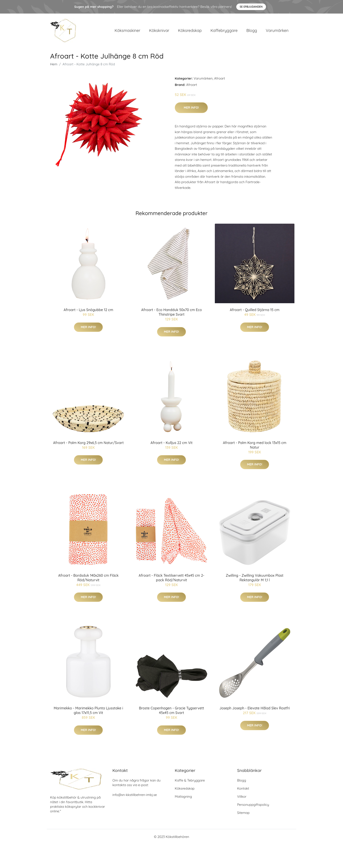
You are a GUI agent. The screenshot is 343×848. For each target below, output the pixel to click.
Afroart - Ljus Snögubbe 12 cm (88, 313)
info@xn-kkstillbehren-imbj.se (134, 798)
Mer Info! (191, 111)
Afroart (219, 82)
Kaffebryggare (224, 32)
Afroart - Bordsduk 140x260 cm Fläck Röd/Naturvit (88, 581)
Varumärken (277, 32)
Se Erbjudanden (251, 6)
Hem (53, 68)
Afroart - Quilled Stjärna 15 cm (255, 313)
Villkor (242, 800)
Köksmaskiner (127, 32)
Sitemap (243, 816)
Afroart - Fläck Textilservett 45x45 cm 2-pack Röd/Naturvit (171, 581)
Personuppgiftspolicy (253, 808)
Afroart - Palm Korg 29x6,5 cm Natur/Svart (88, 446)
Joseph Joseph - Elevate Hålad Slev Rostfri (254, 712)
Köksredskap (190, 32)
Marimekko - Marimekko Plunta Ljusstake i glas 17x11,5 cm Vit (88, 714)
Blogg (251, 32)
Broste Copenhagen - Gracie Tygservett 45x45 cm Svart (171, 714)
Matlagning (183, 800)
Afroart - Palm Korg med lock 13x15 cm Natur (254, 448)
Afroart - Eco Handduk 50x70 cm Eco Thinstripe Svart (171, 315)
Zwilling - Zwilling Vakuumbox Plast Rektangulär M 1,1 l (254, 581)
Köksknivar (159, 32)
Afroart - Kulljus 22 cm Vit (171, 446)
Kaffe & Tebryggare (190, 784)
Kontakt (243, 792)
